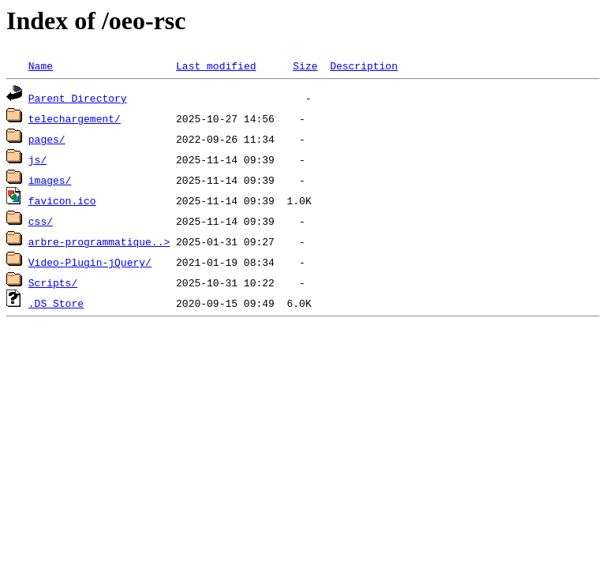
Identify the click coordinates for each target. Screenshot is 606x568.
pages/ (46, 139)
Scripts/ (52, 282)
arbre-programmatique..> (99, 241)
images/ (50, 180)
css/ (40, 221)
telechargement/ (74, 118)
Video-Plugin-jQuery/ (90, 262)
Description (364, 65)
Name (40, 65)
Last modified (216, 65)
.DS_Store (56, 303)
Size (305, 65)
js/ (37, 159)
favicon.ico (62, 200)
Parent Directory (77, 98)
